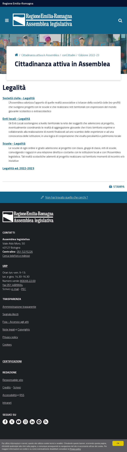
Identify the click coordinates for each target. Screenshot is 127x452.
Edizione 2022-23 (89, 55)
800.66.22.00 (27, 281)
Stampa (118, 186)
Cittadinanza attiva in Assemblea (40, 55)
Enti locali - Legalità (16, 118)
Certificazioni (12, 361)
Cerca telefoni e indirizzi (16, 256)
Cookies (7, 344)
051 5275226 (25, 252)
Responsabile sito (13, 380)
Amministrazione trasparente (19, 307)
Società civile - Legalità (19, 98)
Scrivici (17, 387)
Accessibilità (10, 395)
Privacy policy (75, 449)
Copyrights (24, 329)
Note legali (9, 329)
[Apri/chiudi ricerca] (120, 20)
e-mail (15, 289)
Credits (7, 387)
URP (5, 266)
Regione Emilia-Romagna (18, 3)
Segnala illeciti (10, 314)
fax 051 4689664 (13, 285)
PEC (23, 289)
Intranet (7, 403)
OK (118, 443)
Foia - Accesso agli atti (16, 322)
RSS (21, 395)
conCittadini (68, 55)
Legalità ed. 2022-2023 (18, 168)
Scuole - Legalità (14, 143)
